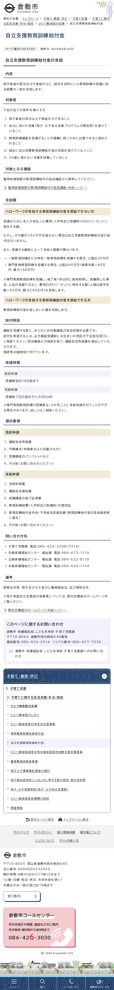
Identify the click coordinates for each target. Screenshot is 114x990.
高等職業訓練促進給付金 (27, 733)
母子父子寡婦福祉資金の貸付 (30, 770)
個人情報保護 (66, 832)
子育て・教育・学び (55, 18)
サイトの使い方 (69, 840)
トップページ (30, 18)
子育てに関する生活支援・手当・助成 (37, 697)
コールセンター (71, 987)
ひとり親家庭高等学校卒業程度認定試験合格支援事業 (47, 752)
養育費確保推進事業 (24, 761)
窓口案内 (14, 896)
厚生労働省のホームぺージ (37, 610)
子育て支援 (80, 18)
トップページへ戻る (76, 819)
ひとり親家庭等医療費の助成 (30, 798)
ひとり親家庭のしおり (25, 715)
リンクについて (44, 840)
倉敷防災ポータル (100, 987)
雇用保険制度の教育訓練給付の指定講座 (47, 187)
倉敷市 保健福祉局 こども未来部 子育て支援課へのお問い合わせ (59, 654)
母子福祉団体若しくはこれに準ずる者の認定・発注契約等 (48, 780)
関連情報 (17, 808)
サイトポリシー (43, 832)
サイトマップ (21, 832)
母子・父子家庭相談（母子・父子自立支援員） (39, 789)
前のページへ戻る (42, 819)
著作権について (90, 832)
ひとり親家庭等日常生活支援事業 (33, 724)
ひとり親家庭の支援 (51, 23)
